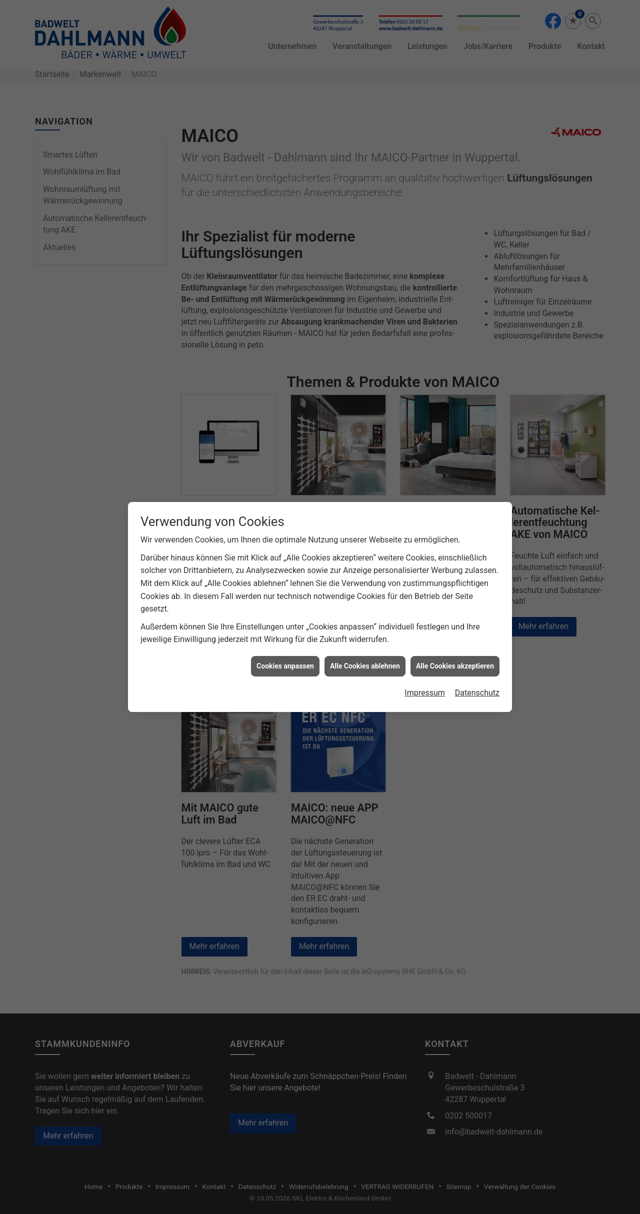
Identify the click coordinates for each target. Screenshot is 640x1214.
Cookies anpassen (285, 649)
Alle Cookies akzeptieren (455, 649)
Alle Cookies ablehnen (365, 649)
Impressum (424, 676)
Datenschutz (477, 676)
